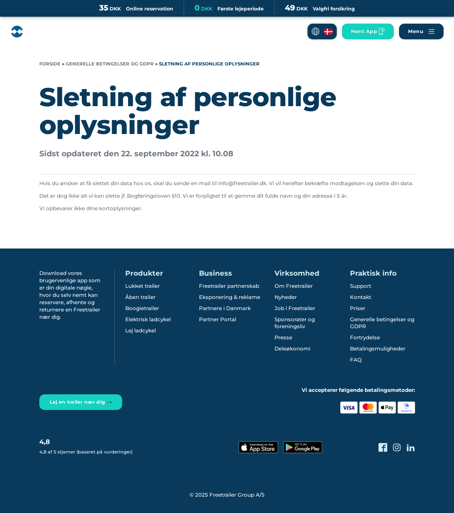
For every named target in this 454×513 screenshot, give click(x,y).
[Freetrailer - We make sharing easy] (39, 37)
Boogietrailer (142, 308)
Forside (50, 63)
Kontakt (360, 297)
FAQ (356, 359)
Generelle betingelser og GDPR (110, 63)
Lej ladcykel (140, 330)
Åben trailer (140, 297)
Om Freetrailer (293, 286)
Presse (283, 337)
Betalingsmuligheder (377, 348)
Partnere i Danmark (225, 308)
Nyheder (285, 297)
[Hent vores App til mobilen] (368, 31)
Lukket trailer (142, 286)
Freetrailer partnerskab (229, 286)
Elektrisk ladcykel (148, 319)
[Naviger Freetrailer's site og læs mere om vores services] (421, 31)
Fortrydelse (365, 337)
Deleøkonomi (292, 348)
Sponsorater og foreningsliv (294, 323)
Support (360, 286)
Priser (357, 308)
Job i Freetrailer (294, 308)
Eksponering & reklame (229, 297)
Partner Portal (217, 319)
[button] (322, 31)
